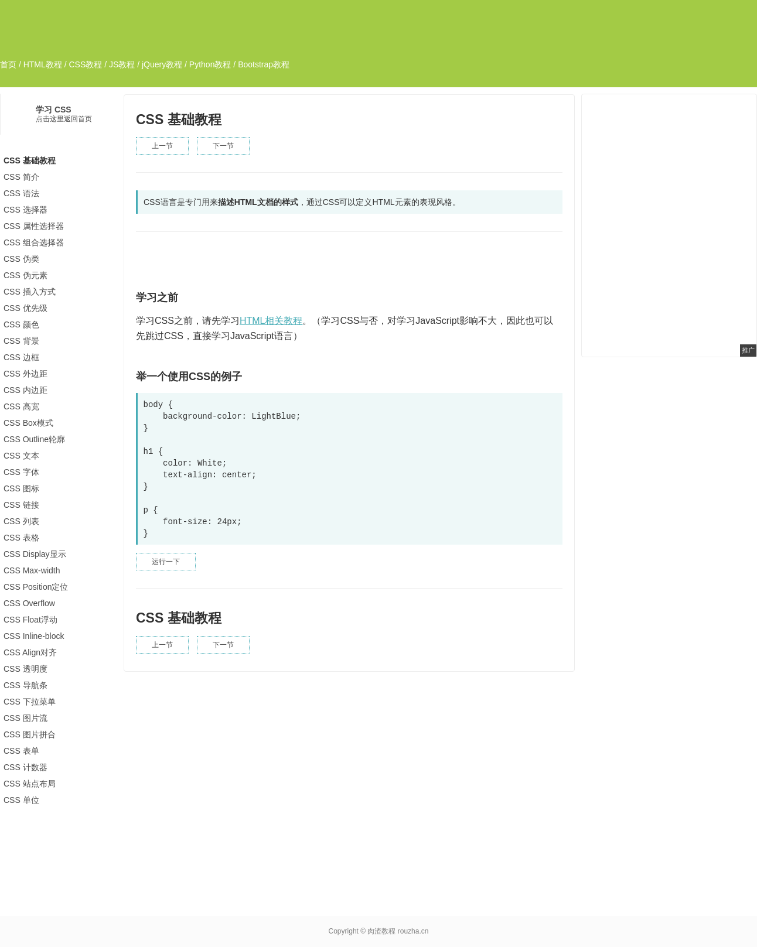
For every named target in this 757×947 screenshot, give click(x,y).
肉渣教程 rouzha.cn (397, 931)
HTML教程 (42, 64)
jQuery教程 (162, 64)
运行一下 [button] (166, 562)
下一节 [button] (223, 146)
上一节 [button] (162, 146)
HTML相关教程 (271, 321)
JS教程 (122, 64)
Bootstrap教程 (263, 64)
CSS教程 (85, 64)
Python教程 (210, 64)
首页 (8, 64)
